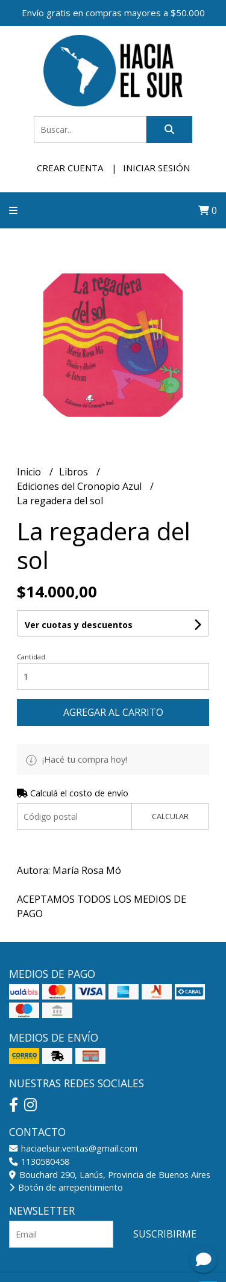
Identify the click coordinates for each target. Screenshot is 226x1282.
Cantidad (31, 656)
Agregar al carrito (113, 712)
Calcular (170, 816)
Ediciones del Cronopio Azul (80, 486)
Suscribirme (164, 1234)
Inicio (30, 471)
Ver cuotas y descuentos (79, 624)
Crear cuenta (70, 168)
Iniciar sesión (156, 168)
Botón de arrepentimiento (66, 1187)
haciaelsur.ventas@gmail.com (73, 1148)
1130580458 (39, 1161)
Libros (74, 471)
